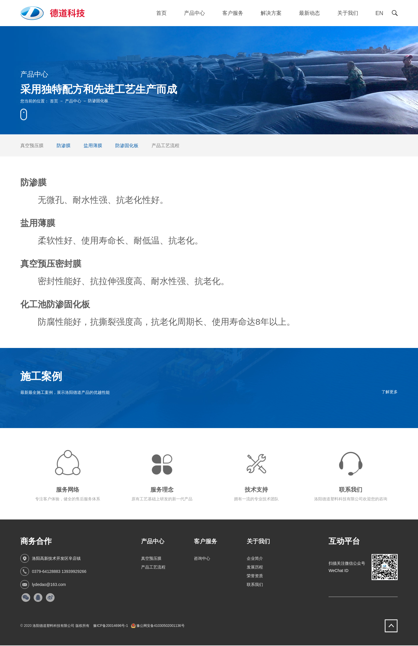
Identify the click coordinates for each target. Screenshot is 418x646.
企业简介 (255, 559)
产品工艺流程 (165, 145)
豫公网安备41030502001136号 (158, 626)
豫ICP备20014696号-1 (110, 626)
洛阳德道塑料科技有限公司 (53, 626)
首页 (161, 13)
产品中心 (193, 13)
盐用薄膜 (93, 145)
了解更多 (389, 391)
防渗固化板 (126, 145)
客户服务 (232, 13)
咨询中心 (202, 559)
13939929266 (74, 572)
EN (379, 13)
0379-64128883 (46, 572)
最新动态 (308, 13)
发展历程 (255, 567)
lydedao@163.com (49, 585)
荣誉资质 (255, 576)
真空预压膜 (32, 145)
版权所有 (82, 626)
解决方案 (270, 13)
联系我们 (255, 585)
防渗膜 (64, 145)
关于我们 (347, 13)
